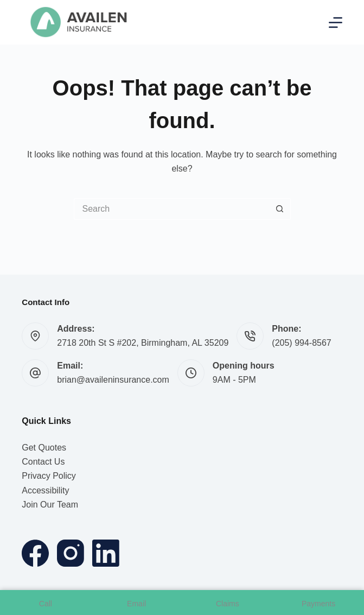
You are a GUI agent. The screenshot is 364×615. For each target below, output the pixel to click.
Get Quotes (44, 447)
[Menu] (335, 22)
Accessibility (45, 490)
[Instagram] (70, 553)
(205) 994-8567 (301, 342)
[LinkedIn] (105, 553)
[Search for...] (171, 209)
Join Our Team (50, 504)
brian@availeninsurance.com (113, 379)
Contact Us (43, 461)
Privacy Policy (49, 475)
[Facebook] (35, 553)
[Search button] (280, 209)
